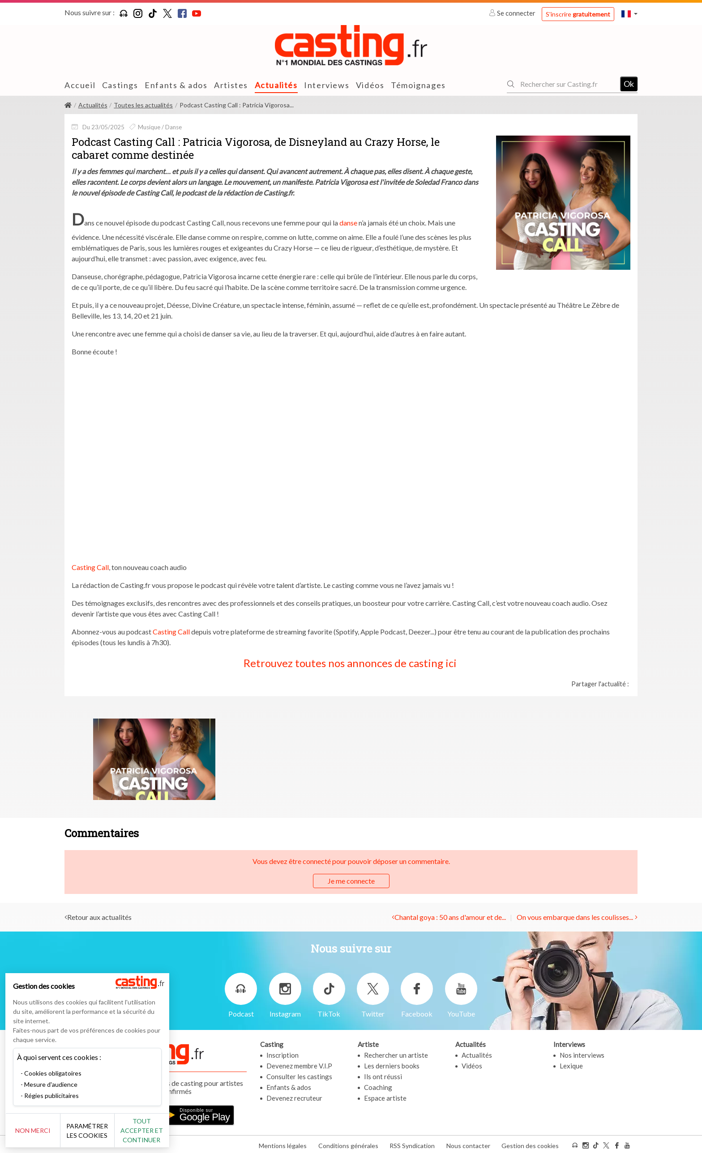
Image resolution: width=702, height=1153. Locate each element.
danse (348, 222)
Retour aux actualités (99, 917)
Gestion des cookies (530, 1143)
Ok (629, 84)
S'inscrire (578, 14)
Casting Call (90, 567)
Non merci (37, 1130)
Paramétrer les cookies (99, 1130)
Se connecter (513, 13)
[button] (629, 13)
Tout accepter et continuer (162, 1130)
